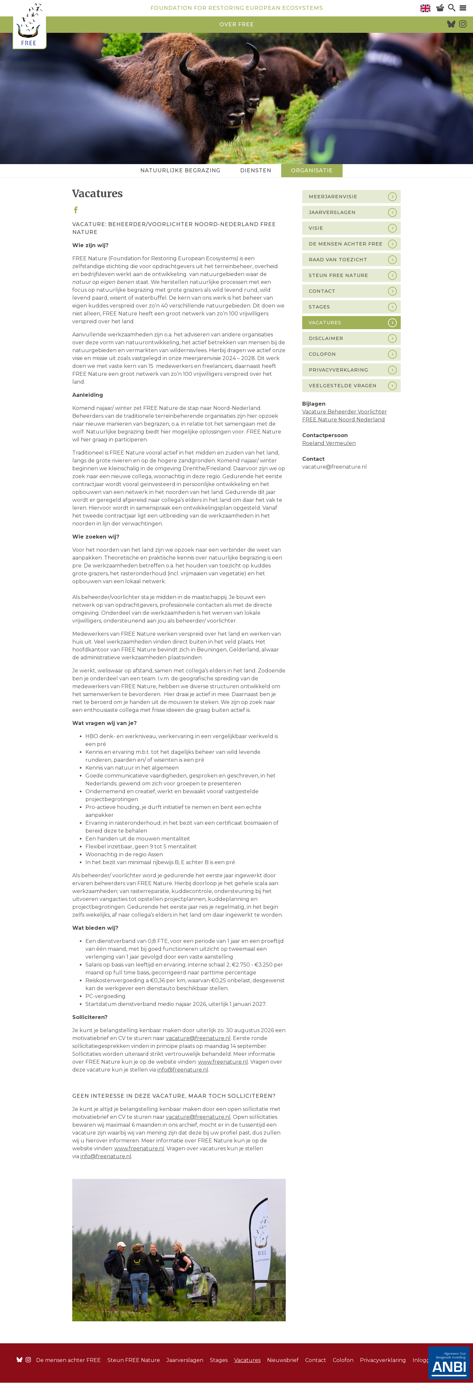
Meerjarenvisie (333, 197)
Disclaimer (326, 338)
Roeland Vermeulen (329, 443)
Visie (316, 228)
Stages (319, 307)
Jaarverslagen (332, 212)
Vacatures (325, 323)
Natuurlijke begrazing (180, 170)
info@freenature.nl (105, 1156)
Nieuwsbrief (283, 1360)
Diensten (255, 170)
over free (236, 24)
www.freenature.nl (139, 1148)
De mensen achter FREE (346, 244)
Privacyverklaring (338, 370)
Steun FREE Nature (338, 275)
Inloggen (425, 1360)
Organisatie (312, 170)
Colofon (322, 354)
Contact (322, 291)
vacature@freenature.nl (198, 1117)
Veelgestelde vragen (343, 386)
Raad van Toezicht (338, 260)
